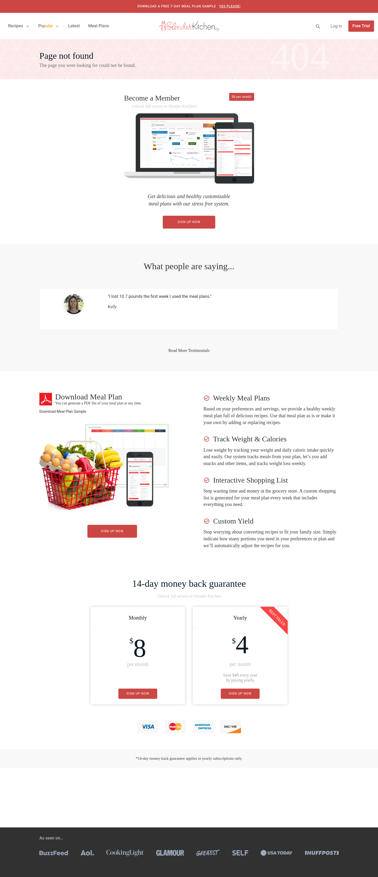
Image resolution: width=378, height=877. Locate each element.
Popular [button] (49, 26)
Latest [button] (74, 25)
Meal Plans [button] (98, 25)
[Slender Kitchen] (189, 25)
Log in (336, 26)
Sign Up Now (189, 222)
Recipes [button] (19, 26)
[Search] (318, 26)
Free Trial (361, 25)
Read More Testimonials (189, 350)
